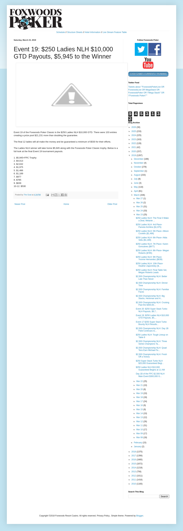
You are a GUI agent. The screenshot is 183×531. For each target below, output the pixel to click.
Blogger (139, 516)
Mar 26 (139, 202)
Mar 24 (139, 210)
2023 (134, 139)
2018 (134, 451)
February (138, 442)
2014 (134, 467)
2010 (134, 484)
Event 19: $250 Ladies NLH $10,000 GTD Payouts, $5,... (152, 316)
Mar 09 (139, 433)
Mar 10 (139, 429)
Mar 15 (139, 409)
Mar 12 (139, 421)
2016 (134, 459)
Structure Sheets (74, 32)
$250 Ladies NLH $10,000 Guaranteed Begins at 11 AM (150, 368)
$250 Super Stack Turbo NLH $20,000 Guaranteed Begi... (150, 362)
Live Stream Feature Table (115, 32)
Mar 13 (139, 417)
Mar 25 (139, 206)
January (138, 446)
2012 (134, 476)
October (138, 167)
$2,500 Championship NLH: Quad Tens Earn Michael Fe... (151, 349)
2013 (134, 471)
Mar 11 (139, 425)
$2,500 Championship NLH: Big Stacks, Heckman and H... (150, 297)
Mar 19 (139, 393)
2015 (134, 464)
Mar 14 (139, 413)
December (139, 159)
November (139, 163)
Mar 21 (139, 385)
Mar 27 (139, 198)
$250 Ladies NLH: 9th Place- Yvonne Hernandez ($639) (149, 258)
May (136, 187)
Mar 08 (139, 437)
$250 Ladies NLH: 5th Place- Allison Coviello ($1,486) (152, 232)
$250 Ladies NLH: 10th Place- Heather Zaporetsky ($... (149, 264)
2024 (134, 135)
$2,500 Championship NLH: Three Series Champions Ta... (151, 342)
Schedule (60, 32)
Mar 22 (139, 381)
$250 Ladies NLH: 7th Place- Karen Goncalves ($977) (152, 245)
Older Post (112, 204)
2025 (134, 131)
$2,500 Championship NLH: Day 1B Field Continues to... (152, 329)
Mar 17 (139, 401)
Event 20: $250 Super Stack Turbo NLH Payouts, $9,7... (151, 310)
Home (66, 204)
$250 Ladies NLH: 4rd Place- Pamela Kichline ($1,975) (149, 225)
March (137, 195)
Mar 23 (139, 214)
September (139, 171)
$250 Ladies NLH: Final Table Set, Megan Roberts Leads (151, 271)
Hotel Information (92, 32)
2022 (134, 143)
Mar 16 (139, 405)
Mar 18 (139, 397)
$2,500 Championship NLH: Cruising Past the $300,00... (152, 303)
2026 (134, 127)
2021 (134, 147)
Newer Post (20, 204)
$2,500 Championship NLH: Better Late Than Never (151, 277)
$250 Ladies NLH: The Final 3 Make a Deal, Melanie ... (152, 219)
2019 (134, 155)
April (136, 191)
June (136, 183)
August (137, 175)
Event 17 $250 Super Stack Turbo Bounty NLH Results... (151, 323)
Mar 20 (139, 389)
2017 (134, 455)
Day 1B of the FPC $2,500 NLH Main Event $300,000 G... (150, 375)
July (136, 179)
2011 (134, 479)
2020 (134, 151)
